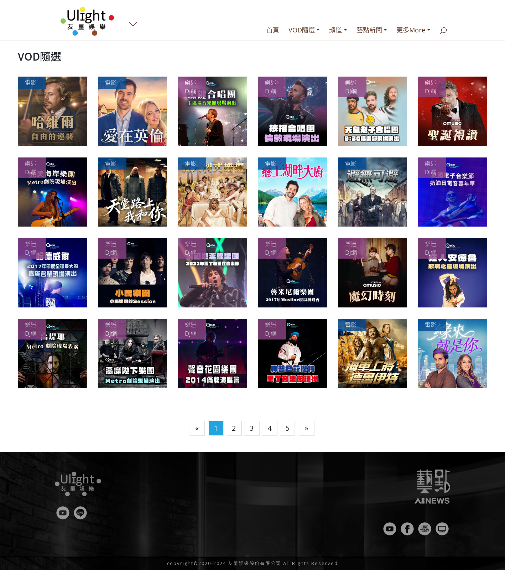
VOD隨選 (301, 30)
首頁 (272, 30)
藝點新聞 (369, 30)
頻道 (335, 30)
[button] (52, 111)
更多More (410, 30)
